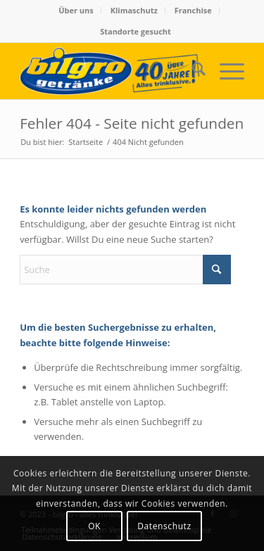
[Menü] (225, 71)
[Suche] (192, 71)
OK (94, 526)
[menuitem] (76, 10)
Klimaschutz (134, 10)
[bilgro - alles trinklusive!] (109, 71)
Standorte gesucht (135, 31)
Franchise (193, 10)
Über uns (76, 10)
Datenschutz (164, 526)
